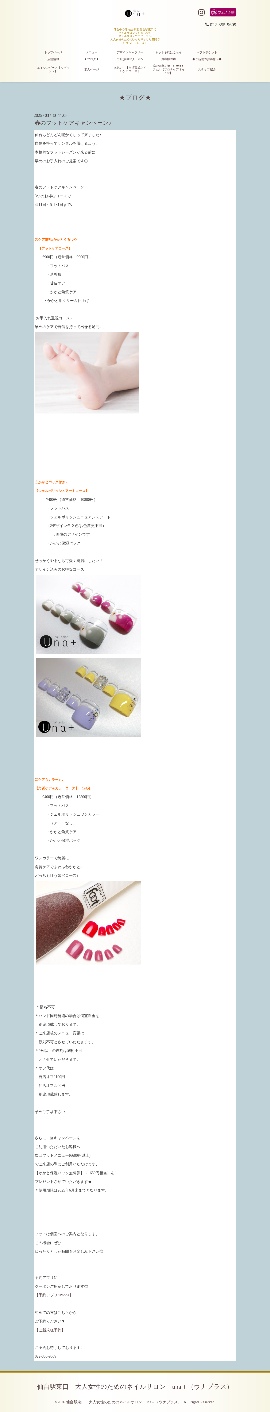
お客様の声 (168, 59)
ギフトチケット (207, 52)
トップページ (53, 52)
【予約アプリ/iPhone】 (54, 1295)
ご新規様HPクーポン (130, 59)
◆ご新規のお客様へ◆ (207, 59)
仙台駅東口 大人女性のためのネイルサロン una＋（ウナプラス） (135, 1386)
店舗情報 (53, 59)
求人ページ (91, 69)
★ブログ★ (91, 59)
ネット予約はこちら (168, 52)
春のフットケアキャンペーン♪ (73, 123)
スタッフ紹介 (207, 69)
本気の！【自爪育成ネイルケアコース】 (130, 69)
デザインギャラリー (130, 52)
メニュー (91, 52)
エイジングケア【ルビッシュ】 (53, 69)
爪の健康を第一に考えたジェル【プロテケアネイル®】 (168, 69)
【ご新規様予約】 (50, 1330)
